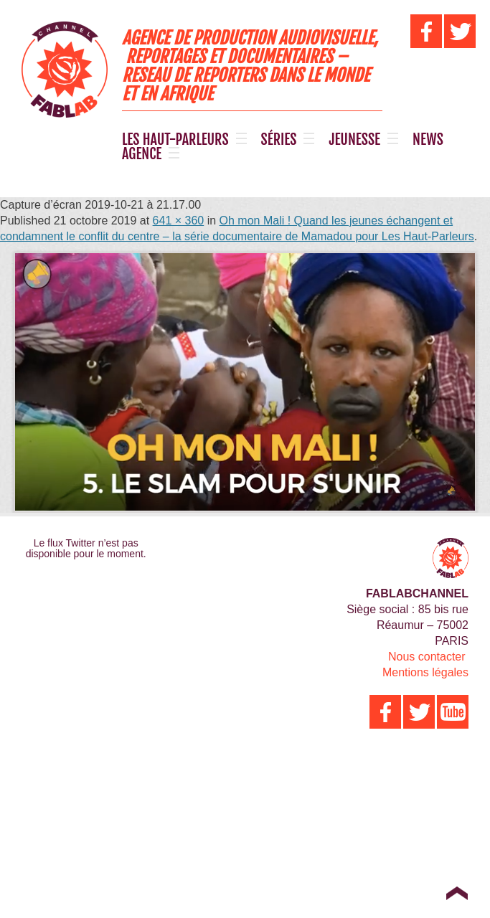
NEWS (428, 140)
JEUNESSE (354, 140)
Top (457, 893)
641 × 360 (178, 220)
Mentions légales (425, 672)
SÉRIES (279, 140)
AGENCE (141, 154)
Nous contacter (427, 656)
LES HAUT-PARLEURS (175, 140)
